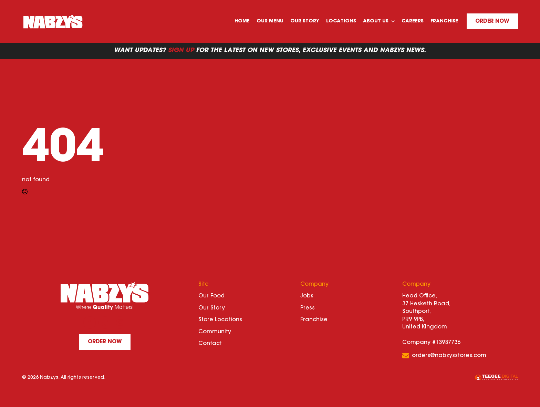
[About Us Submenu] (393, 21)
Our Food (211, 296)
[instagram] (120, 322)
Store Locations (220, 320)
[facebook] (89, 322)
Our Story (304, 21)
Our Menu (270, 21)
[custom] (104, 322)
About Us (375, 21)
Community (214, 332)
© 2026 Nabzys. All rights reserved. (63, 377)
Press (307, 308)
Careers (413, 21)
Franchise (444, 21)
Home (242, 21)
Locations (341, 21)
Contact (210, 343)
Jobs (306, 296)
